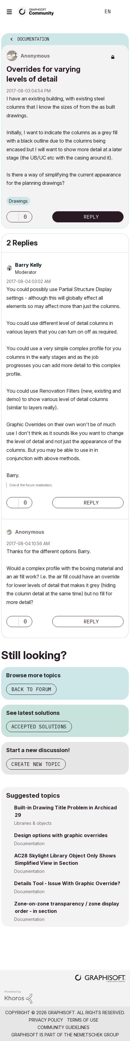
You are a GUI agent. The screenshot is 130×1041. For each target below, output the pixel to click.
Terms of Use (82, 1020)
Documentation (29, 843)
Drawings (18, 201)
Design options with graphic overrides (61, 835)
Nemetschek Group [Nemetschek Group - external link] (96, 1034)
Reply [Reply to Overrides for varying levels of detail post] (91, 217)
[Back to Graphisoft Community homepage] (37, 11)
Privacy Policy (46, 1020)
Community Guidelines (63, 1027)
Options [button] (120, 37)
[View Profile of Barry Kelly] (28, 265)
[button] (12, 217)
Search (87, 11)
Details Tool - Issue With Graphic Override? (67, 883)
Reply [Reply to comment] (91, 503)
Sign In (120, 11)
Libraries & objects (33, 823)
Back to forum (31, 689)
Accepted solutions (39, 726)
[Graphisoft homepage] (100, 978)
